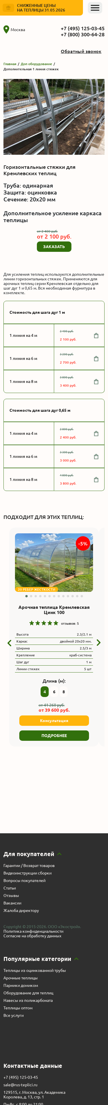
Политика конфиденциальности (33, 931)
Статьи (9, 888)
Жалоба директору (21, 910)
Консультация (54, 720)
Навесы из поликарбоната (28, 1000)
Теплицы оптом (18, 1008)
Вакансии (12, 903)
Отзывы (11, 895)
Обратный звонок (81, 51)
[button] (26, 596)
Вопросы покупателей (24, 880)
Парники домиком (20, 985)
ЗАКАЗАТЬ (54, 246)
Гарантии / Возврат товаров (29, 865)
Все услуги (13, 1015)
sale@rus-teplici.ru (20, 1085)
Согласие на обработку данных (32, 936)
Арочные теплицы (20, 978)
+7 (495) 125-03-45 (83, 28)
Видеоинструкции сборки (27, 873)
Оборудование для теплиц (28, 993)
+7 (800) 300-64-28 (83, 34)
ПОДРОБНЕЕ (54, 735)
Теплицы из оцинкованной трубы (34, 970)
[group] (54, 562)
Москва (14, 29)
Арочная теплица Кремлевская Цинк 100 (54, 610)
